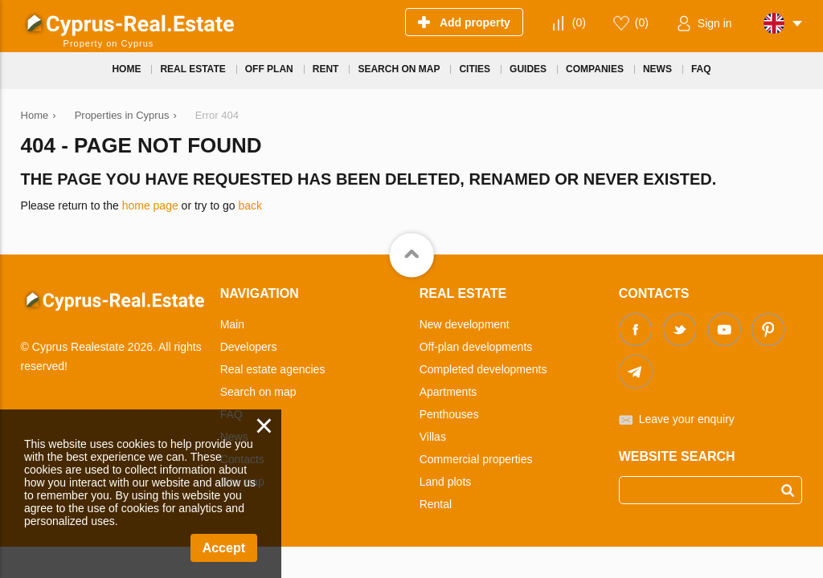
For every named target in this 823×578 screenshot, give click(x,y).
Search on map (258, 391)
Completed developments (483, 369)
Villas (433, 436)
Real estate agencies (273, 369)
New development (465, 324)
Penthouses (449, 414)
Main (232, 324)
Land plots (446, 481)
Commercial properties (476, 459)
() (579, 22)
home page (150, 205)
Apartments (448, 391)
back (250, 205)
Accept (224, 548)
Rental (436, 504)
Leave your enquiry (687, 419)
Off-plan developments (476, 346)
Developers (248, 346)
